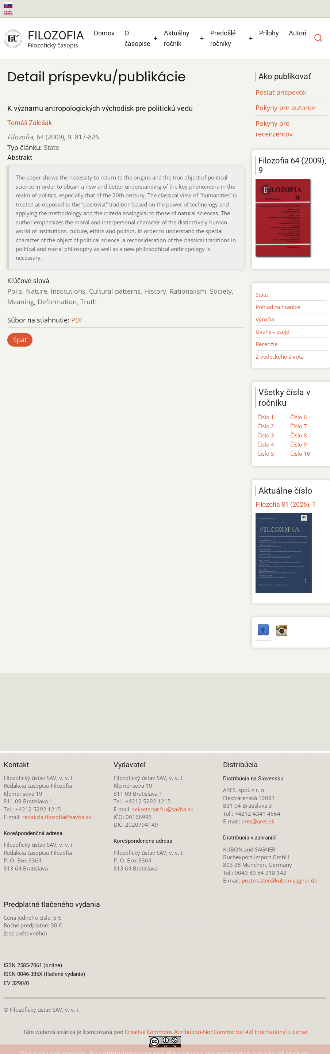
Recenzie (266, 344)
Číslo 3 (265, 435)
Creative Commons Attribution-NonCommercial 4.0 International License (216, 1031)
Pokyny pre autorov (285, 107)
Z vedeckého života (280, 356)
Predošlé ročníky (223, 38)
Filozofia (56, 35)
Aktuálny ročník (176, 38)
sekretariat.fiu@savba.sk (162, 809)
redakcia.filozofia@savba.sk (56, 817)
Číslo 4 (265, 444)
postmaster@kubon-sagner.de (279, 880)
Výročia (265, 319)
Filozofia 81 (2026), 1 (286, 504)
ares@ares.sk (258, 821)
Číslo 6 (298, 417)
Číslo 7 (298, 426)
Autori (297, 33)
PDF (77, 320)
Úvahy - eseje (272, 331)
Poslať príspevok (281, 92)
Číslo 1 (265, 417)
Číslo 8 (298, 435)
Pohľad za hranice (278, 306)
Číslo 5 (265, 453)
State (262, 294)
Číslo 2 (265, 426)
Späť (20, 339)
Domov (104, 33)
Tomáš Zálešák (29, 123)
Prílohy (269, 33)
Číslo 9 (298, 444)
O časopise (137, 38)
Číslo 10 (300, 453)
